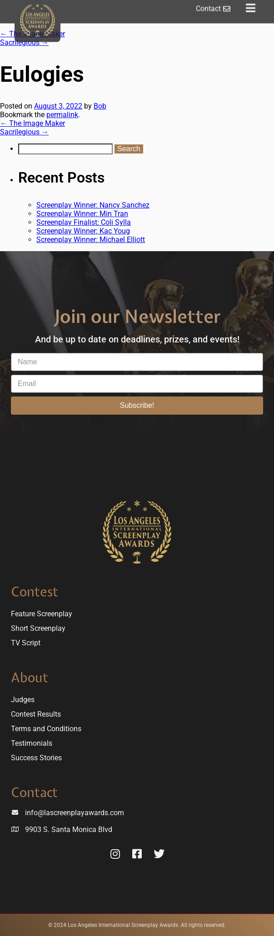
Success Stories (36, 757)
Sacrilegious (24, 42)
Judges (23, 699)
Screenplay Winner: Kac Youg (83, 231)
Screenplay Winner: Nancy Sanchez (92, 205)
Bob (100, 106)
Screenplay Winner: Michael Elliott (90, 239)
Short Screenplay (38, 628)
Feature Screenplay (41, 613)
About (29, 677)
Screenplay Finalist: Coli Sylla (83, 222)
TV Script (25, 643)
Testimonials (31, 743)
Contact (34, 792)
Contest (34, 591)
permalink (62, 114)
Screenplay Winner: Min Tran (82, 213)
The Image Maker (32, 123)
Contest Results (36, 714)
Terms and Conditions (46, 728)
